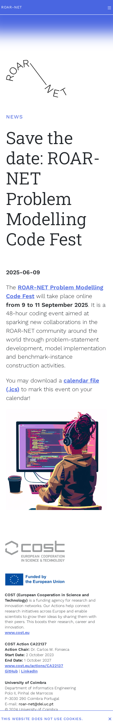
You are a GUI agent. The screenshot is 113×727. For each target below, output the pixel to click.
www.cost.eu (17, 632)
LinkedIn (29, 671)
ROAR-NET (11, 7)
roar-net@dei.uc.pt (35, 704)
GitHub (11, 671)
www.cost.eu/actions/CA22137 (34, 665)
